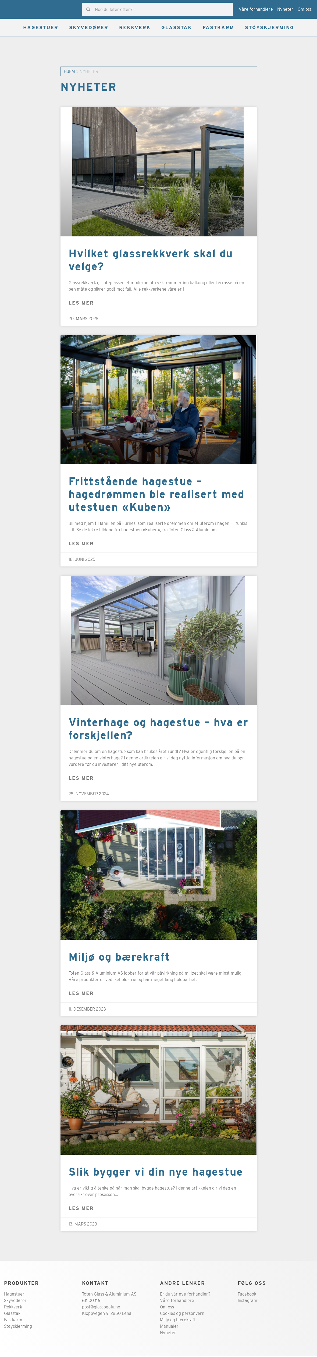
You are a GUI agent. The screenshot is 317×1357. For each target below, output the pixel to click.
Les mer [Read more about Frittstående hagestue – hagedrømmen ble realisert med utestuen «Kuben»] (81, 544)
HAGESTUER (40, 28)
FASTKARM (218, 28)
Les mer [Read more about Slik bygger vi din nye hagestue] (81, 1209)
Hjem (69, 72)
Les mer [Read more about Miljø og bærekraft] (81, 994)
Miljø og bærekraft (119, 957)
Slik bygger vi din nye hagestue (156, 1172)
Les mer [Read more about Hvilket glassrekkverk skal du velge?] (81, 303)
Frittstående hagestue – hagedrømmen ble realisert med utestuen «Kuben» (156, 495)
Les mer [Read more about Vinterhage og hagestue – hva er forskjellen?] (81, 779)
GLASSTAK (176, 28)
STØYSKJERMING (269, 28)
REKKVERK (135, 28)
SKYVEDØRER (88, 28)
